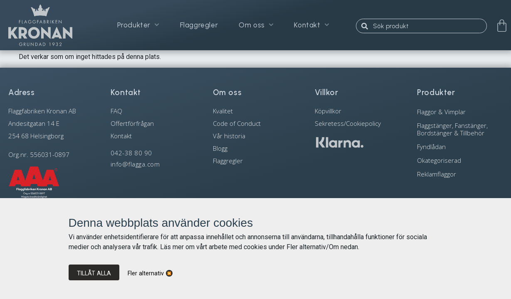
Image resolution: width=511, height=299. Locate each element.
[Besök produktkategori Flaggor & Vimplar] (460, 111)
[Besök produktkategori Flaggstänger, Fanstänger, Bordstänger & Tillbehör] (460, 129)
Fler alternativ (146, 273)
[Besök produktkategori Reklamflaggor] (460, 174)
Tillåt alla (94, 273)
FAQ (116, 111)
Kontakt (311, 26)
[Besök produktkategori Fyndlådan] (460, 146)
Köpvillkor (328, 111)
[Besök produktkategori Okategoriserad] (460, 160)
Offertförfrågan (132, 123)
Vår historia (229, 136)
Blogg (220, 148)
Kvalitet (223, 111)
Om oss (256, 26)
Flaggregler (199, 26)
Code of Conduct (237, 123)
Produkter (138, 26)
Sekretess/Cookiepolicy (348, 123)
